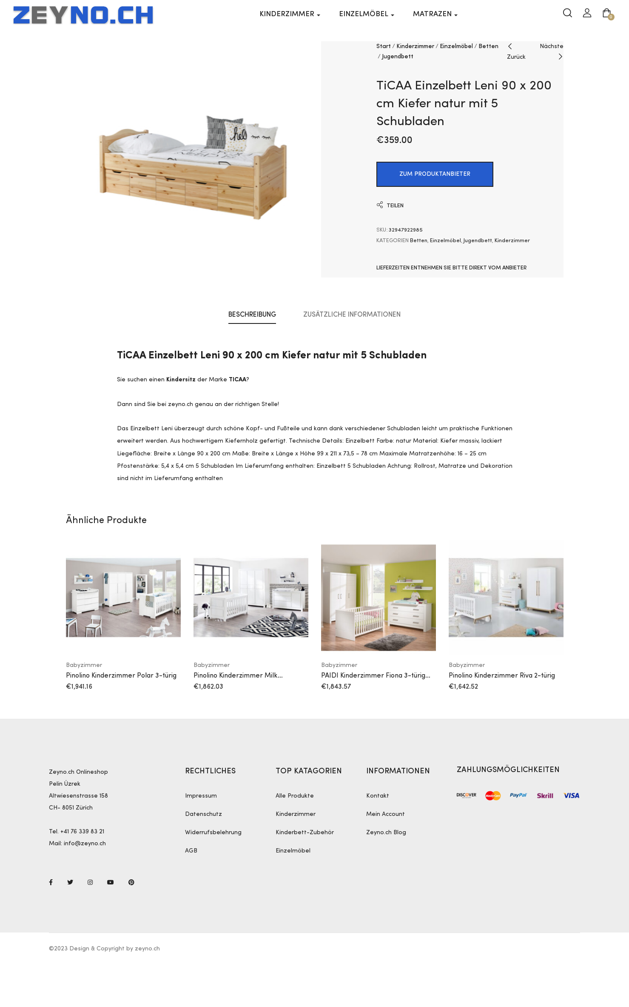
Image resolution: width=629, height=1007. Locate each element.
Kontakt (377, 796)
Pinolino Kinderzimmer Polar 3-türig (121, 675)
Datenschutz (203, 815)
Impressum (201, 796)
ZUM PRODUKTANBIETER (434, 174)
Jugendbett (397, 57)
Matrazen (435, 14)
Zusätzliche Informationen (352, 315)
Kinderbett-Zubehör (305, 833)
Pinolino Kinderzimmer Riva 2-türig (502, 675)
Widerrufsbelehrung (213, 833)
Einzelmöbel (366, 14)
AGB (191, 851)
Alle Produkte (295, 796)
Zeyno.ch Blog (386, 833)
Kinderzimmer (289, 14)
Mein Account (385, 815)
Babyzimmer (84, 665)
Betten (488, 46)
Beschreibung (252, 315)
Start (383, 46)
